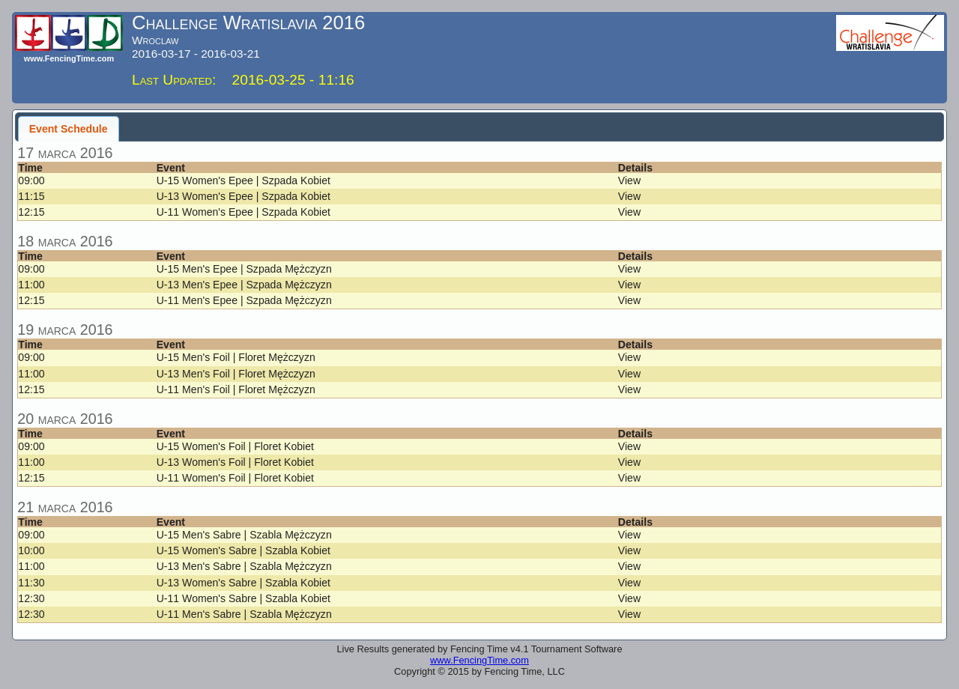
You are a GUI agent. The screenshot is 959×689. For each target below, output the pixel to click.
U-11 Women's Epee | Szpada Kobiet (243, 212)
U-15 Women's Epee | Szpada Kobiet (243, 180)
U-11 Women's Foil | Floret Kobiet (235, 478)
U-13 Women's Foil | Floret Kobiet (235, 462)
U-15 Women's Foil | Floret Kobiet (235, 446)
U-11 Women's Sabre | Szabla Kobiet (243, 598)
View (629, 180)
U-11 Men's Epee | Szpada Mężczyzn (244, 300)
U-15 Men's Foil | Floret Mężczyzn (236, 357)
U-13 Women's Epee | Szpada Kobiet (243, 196)
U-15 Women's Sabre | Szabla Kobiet (243, 550)
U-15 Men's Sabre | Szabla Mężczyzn (244, 535)
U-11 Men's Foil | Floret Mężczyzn (236, 389)
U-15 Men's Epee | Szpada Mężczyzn (244, 269)
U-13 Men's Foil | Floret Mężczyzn (236, 374)
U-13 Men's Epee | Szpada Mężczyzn (244, 285)
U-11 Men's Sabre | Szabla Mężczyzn (244, 614)
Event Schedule (68, 129)
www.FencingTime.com (479, 660)
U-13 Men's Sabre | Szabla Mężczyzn (244, 566)
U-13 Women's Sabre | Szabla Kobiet (243, 583)
